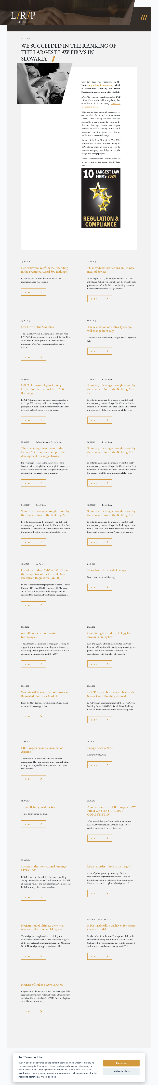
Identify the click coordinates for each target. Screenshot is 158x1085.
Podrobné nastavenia (29, 1076)
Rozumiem (121, 1063)
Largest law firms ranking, (100, 85)
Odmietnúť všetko (121, 1071)
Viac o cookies (48, 1076)
